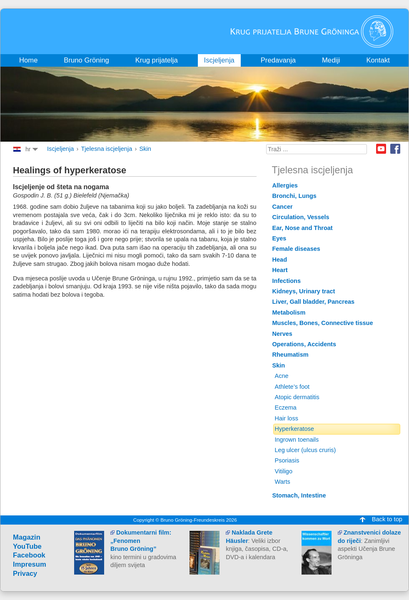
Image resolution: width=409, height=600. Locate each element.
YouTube (27, 546)
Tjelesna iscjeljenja (106, 148)
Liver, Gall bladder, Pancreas (313, 301)
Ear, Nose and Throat (302, 228)
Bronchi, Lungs (294, 195)
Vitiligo (284, 471)
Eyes (279, 238)
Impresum (29, 564)
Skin (145, 148)
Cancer (282, 206)
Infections (286, 281)
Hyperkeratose (294, 428)
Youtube (381, 149)
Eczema (286, 407)
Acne (282, 375)
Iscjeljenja (60, 148)
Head (279, 259)
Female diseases (296, 248)
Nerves (282, 333)
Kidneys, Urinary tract (303, 291)
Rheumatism (290, 354)
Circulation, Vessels (300, 217)
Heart (280, 270)
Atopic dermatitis (297, 397)
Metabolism (289, 312)
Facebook (395, 149)
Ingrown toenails (297, 439)
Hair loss (286, 418)
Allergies (285, 185)
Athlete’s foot (292, 386)
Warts (282, 481)
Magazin (26, 537)
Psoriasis (287, 460)
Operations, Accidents (304, 344)
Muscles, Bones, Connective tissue (322, 323)
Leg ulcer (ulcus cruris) (305, 450)
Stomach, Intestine (299, 495)
